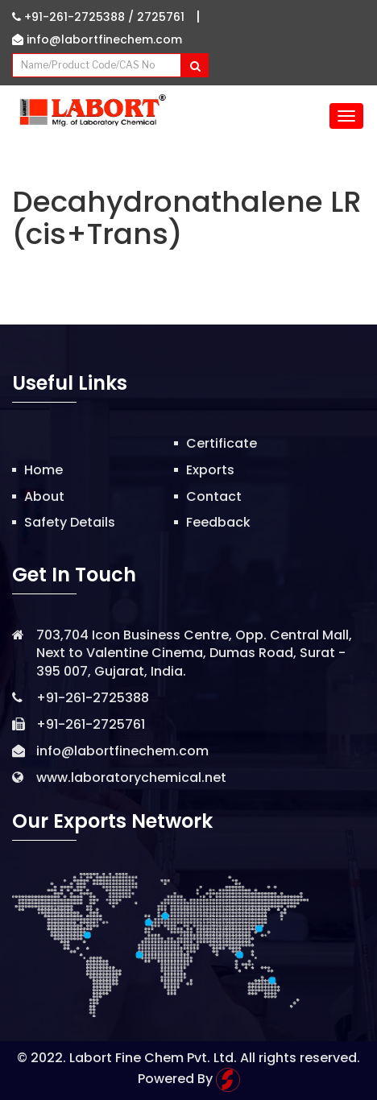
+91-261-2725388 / (74, 17)
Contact (214, 496)
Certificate (221, 443)
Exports (210, 470)
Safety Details (69, 522)
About (44, 496)
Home (43, 470)
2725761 (160, 17)
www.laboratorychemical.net (131, 777)
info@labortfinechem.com (97, 39)
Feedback (218, 522)
